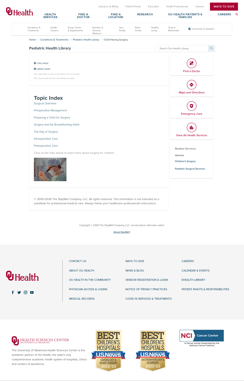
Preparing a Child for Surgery (52, 117)
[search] (181, 48)
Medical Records (81, 298)
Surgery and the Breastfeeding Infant (56, 124)
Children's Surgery (185, 161)
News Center (138, 29)
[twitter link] (19, 292)
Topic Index (42, 63)
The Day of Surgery (46, 131)
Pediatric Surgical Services (190, 168)
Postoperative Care (46, 145)
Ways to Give (134, 261)
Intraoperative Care (46, 138)
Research (145, 14)
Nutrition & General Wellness (97, 30)
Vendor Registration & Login (146, 280)
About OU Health (81, 270)
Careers (224, 14)
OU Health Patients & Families (185, 16)
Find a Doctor (83, 16)
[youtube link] (32, 292)
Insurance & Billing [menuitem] (108, 6)
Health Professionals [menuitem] (177, 6)
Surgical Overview (45, 103)
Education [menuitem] (153, 6)
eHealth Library (193, 280)
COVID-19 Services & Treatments (148, 298)
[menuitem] (237, 14)
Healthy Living (155, 29)
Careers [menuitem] (199, 6)
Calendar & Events (195, 270)
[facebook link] (13, 292)
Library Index (43, 69)
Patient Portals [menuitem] (133, 6)
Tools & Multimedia (173, 29)
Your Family (122, 29)
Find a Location (115, 16)
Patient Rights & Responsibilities (205, 289)
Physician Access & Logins (88, 289)
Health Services (50, 16)
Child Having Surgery (116, 39)
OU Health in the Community (90, 280)
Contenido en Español (203, 29)
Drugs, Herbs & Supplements (75, 29)
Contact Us (77, 261)
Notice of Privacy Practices (146, 289)
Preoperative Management (50, 110)
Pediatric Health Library (86, 39)
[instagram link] (25, 292)
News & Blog (134, 270)
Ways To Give (224, 6)
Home (32, 39)
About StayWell (121, 232)
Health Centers (54, 29)
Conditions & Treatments (34, 29)
